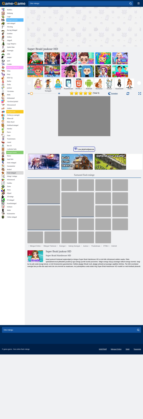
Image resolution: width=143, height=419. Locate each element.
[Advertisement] (56, 26)
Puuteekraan (95, 293)
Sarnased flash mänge (84, 222)
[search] (130, 3)
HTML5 (106, 293)
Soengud (62, 293)
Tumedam (113, 93)
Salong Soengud (74, 293)
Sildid (127, 396)
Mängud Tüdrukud (49, 293)
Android (114, 293)
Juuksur (85, 293)
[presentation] (29, 83)
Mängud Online (35, 293)
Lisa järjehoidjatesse (84, 196)
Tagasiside (137, 396)
